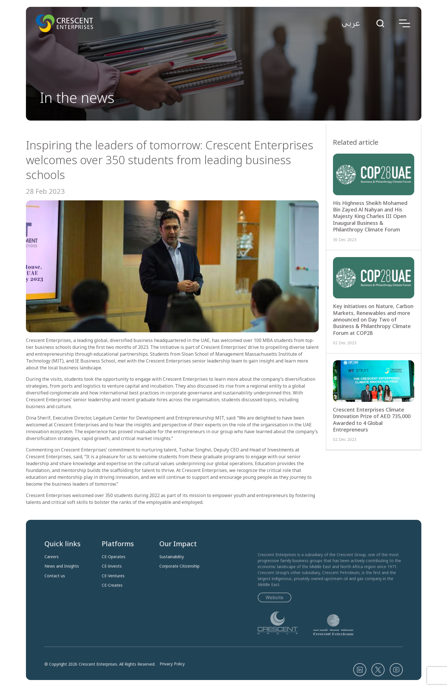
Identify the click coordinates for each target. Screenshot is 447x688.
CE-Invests (112, 582)
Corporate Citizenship (179, 582)
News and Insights (61, 582)
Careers (51, 573)
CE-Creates (112, 601)
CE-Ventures (113, 592)
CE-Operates (113, 573)
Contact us (54, 592)
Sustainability (171, 573)
